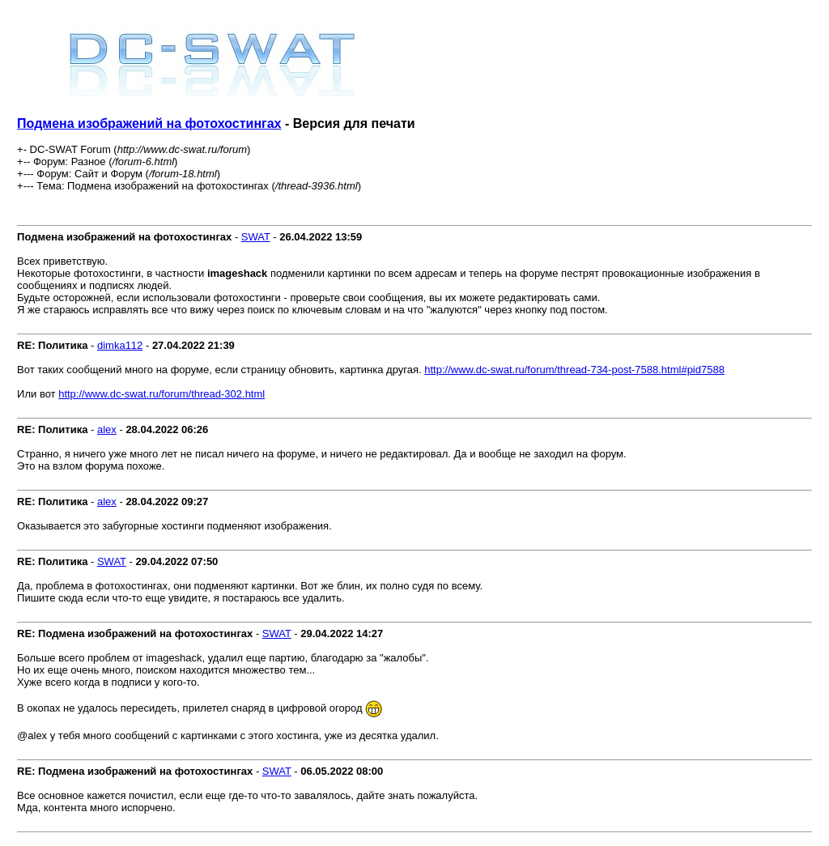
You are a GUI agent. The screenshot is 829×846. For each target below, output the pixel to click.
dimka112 (119, 345)
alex (107, 429)
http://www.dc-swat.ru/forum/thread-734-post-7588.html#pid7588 (574, 369)
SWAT (255, 237)
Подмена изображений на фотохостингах (149, 123)
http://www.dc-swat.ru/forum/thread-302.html (161, 394)
